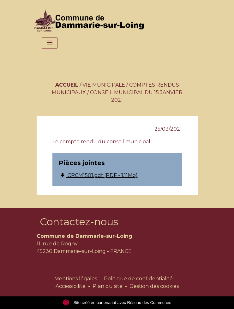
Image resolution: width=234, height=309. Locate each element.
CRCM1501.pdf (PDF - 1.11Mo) (98, 176)
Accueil (66, 85)
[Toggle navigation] (49, 43)
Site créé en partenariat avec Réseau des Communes (117, 302)
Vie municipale (103, 85)
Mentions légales (75, 279)
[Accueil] (90, 17)
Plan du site (108, 286)
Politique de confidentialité (138, 279)
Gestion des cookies (154, 286)
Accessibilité (71, 286)
